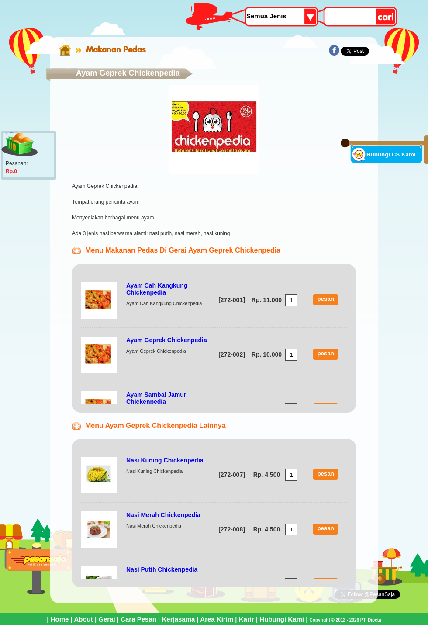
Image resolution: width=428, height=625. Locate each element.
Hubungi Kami (281, 619)
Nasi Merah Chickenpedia (163, 514)
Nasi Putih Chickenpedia (161, 569)
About (83, 619)
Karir (246, 619)
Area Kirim (216, 619)
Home (60, 619)
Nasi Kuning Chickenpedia (165, 460)
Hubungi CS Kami (391, 154)
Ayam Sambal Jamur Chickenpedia (156, 398)
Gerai (106, 619)
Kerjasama (178, 619)
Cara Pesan (138, 619)
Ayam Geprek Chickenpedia (166, 340)
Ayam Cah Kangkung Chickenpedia (156, 289)
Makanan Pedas (115, 49)
